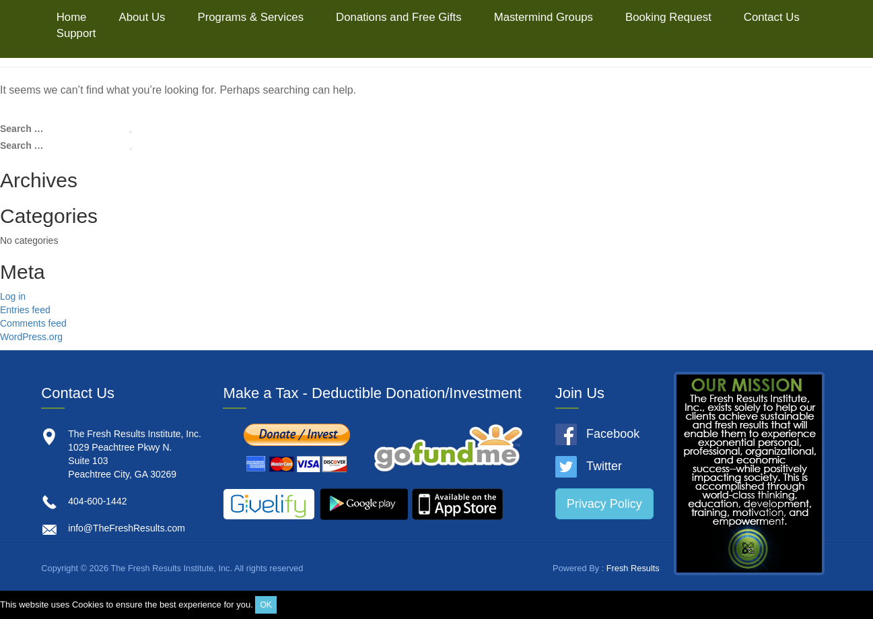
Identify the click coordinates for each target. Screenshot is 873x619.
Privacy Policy (604, 504)
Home (72, 17)
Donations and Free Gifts (399, 17)
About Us (141, 17)
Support (76, 33)
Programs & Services (250, 17)
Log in (13, 296)
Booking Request (668, 17)
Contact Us (772, 17)
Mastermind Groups (543, 17)
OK (265, 605)
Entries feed (25, 309)
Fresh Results (633, 568)
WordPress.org (31, 336)
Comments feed (33, 323)
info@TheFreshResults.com (126, 528)
